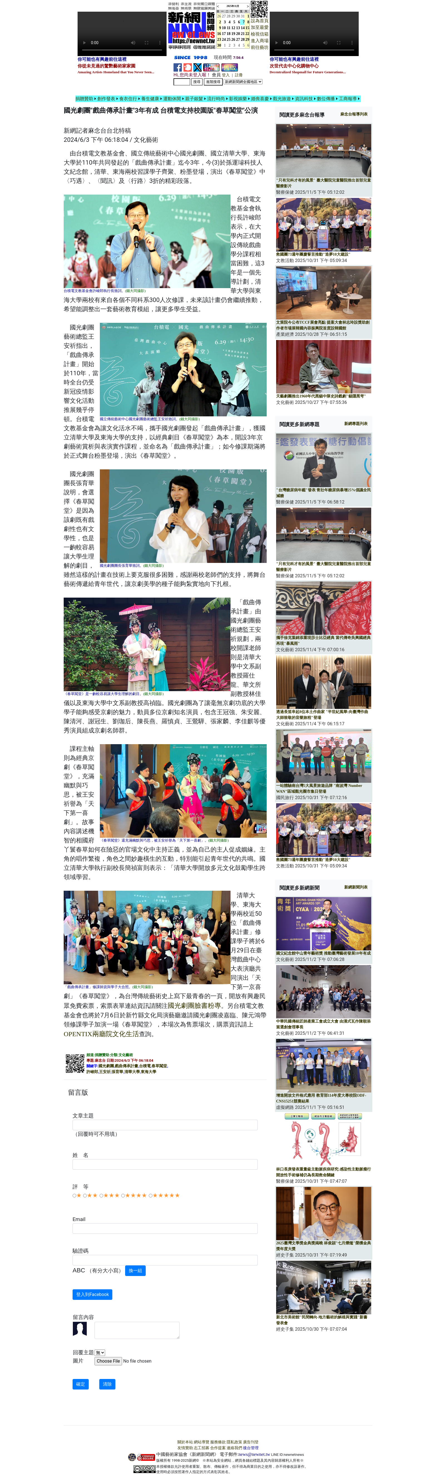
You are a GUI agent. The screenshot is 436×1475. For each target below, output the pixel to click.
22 (247, 34)
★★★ (111, 1195)
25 (229, 39)
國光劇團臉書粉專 (194, 1005)
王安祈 (105, 1072)
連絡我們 (234, 1448)
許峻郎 (92, 1072)
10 (224, 28)
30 (238, 16)
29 (233, 16)
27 (224, 16)
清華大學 (132, 1072)
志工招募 (201, 1448)
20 (238, 34)
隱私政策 (234, 1442)
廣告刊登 (251, 1442)
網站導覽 (201, 1442)
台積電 (145, 1066)
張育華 (117, 1072)
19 (233, 34)
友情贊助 (185, 1448)
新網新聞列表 (356, 887)
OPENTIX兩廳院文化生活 (101, 1034)
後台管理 (251, 1448)
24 (224, 39)
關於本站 (185, 1442)
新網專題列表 (356, 424)
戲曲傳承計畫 (126, 1066)
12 (233, 28)
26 (233, 39)
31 (243, 16)
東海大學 (148, 1072)
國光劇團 (106, 1066)
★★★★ (136, 1195)
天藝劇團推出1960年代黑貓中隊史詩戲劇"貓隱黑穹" (321, 396)
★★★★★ (166, 1195)
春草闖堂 (159, 1066)
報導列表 (354, 114)
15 (247, 28)
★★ (92, 1195)
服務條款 (218, 1442)
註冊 (239, 75)
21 (243, 34)
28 (229, 16)
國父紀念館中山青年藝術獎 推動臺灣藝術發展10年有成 (323, 953)
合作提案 (218, 1448)
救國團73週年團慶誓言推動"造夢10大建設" (313, 254)
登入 (226, 75)
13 (238, 28)
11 (229, 28)
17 (224, 34)
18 (229, 34)
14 (243, 28)
